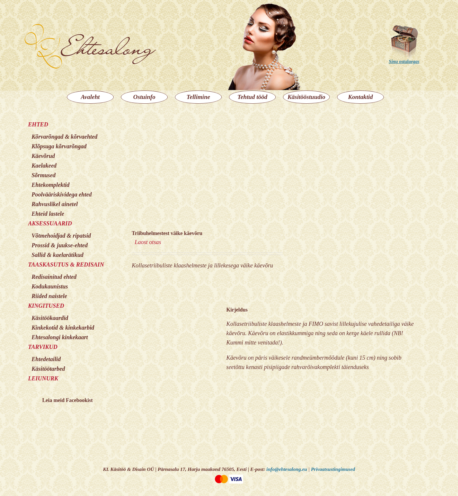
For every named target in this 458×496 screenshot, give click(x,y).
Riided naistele (49, 296)
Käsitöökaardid (50, 318)
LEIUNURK (43, 378)
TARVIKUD (43, 347)
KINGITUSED (46, 305)
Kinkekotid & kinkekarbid (63, 327)
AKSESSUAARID (50, 223)
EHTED (38, 124)
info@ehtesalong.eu (286, 469)
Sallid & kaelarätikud (58, 255)
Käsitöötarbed (48, 369)
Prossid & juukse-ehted (60, 245)
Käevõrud (43, 156)
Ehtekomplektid (51, 185)
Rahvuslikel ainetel (55, 204)
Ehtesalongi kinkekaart (60, 337)
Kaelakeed (44, 165)
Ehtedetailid (46, 359)
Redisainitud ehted (54, 277)
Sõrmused (43, 175)
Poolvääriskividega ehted (62, 194)
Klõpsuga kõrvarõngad (59, 146)
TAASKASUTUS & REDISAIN (66, 264)
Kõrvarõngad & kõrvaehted (65, 136)
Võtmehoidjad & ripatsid (61, 235)
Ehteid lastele (48, 213)
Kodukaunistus (50, 286)
